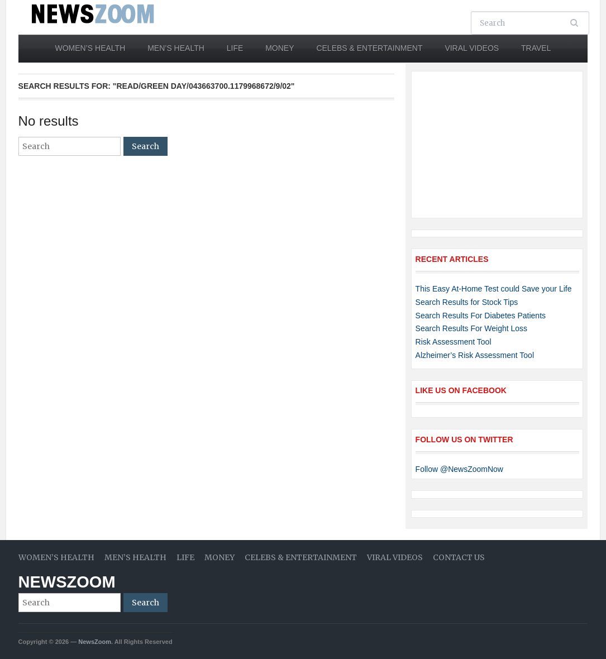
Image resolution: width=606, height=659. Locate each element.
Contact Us (459, 557)
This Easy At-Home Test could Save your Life (494, 288)
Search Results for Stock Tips (467, 302)
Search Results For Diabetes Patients (481, 315)
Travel (536, 48)
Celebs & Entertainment (369, 48)
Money (279, 48)
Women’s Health (90, 48)
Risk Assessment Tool (454, 341)
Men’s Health (175, 48)
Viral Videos (472, 48)
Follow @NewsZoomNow (459, 469)
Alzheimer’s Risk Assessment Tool (475, 355)
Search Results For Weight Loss (472, 328)
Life (235, 48)
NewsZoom (67, 582)
